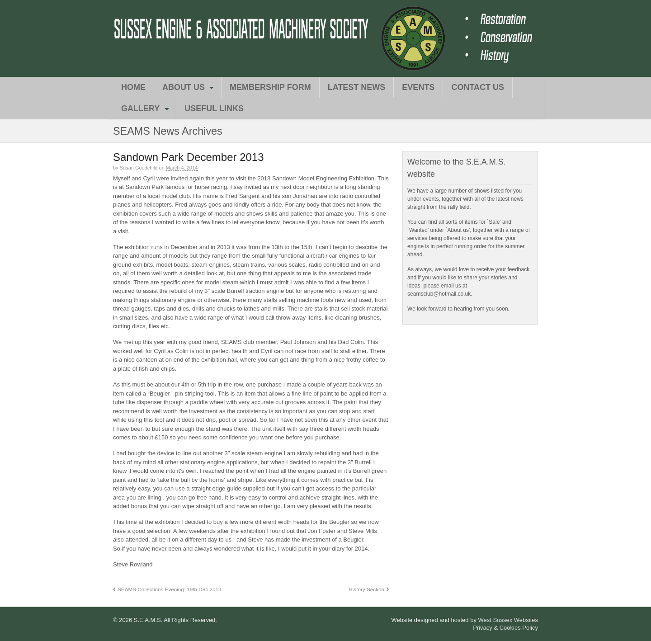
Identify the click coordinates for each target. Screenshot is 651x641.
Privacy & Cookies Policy (505, 627)
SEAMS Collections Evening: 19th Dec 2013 (169, 589)
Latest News (357, 87)
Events (418, 87)
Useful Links (214, 108)
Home (133, 87)
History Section (366, 589)
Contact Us (477, 87)
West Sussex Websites (508, 620)
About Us (183, 87)
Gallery (140, 108)
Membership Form (270, 87)
